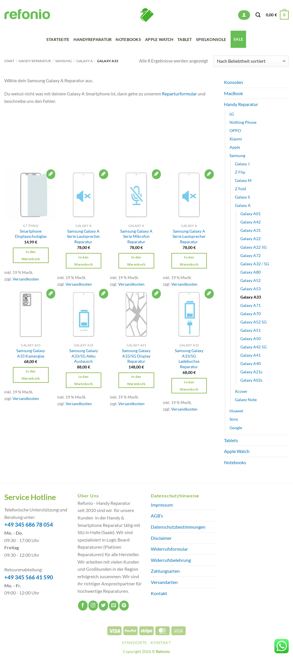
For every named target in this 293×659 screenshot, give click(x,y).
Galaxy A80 (250, 272)
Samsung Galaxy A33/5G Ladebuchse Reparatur (189, 358)
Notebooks (128, 39)
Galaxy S (242, 197)
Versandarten (164, 582)
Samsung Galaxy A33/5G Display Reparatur (136, 356)
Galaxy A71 (250, 305)
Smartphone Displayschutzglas (31, 234)
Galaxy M (243, 180)
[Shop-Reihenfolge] (251, 61)
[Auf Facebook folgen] (83, 606)
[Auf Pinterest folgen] (124, 606)
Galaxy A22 (250, 238)
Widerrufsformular (169, 549)
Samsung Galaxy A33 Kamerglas (30, 353)
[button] (244, 15)
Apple (234, 147)
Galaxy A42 (250, 221)
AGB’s (157, 515)
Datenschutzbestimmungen (178, 526)
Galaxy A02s (251, 380)
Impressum (162, 504)
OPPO (235, 130)
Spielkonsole (211, 39)
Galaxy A (84, 61)
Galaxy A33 (250, 297)
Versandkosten (26, 278)
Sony (233, 419)
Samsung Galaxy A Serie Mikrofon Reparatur (136, 236)
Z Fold (240, 188)
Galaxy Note (246, 399)
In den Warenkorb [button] (30, 255)
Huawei (236, 410)
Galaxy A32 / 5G (254, 263)
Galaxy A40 (250, 363)
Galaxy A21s (251, 371)
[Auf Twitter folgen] (103, 606)
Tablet (184, 39)
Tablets (231, 440)
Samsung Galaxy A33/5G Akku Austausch (83, 356)
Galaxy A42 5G (253, 346)
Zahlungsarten (165, 571)
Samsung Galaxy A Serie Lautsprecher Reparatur (83, 236)
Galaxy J (242, 163)
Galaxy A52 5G (253, 321)
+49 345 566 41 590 (28, 577)
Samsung (63, 61)
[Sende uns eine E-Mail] (113, 606)
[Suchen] (258, 15)
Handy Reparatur (35, 61)
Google (235, 427)
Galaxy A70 (250, 313)
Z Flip (240, 172)
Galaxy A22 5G (253, 246)
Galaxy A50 (250, 338)
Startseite (58, 39)
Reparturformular (179, 93)
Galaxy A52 (250, 280)
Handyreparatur (93, 39)
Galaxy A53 (250, 288)
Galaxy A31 (250, 230)
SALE (238, 39)
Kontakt (159, 593)
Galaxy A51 (250, 330)
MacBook (233, 93)
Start (9, 61)
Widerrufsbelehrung (171, 560)
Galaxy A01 (250, 213)
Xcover (241, 391)
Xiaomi (235, 138)
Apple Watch (159, 39)
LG (231, 113)
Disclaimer (161, 538)
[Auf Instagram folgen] (93, 606)
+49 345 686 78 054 (28, 524)
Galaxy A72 (250, 255)
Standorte (134, 642)
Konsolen (233, 82)
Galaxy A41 (250, 355)
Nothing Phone (242, 122)
